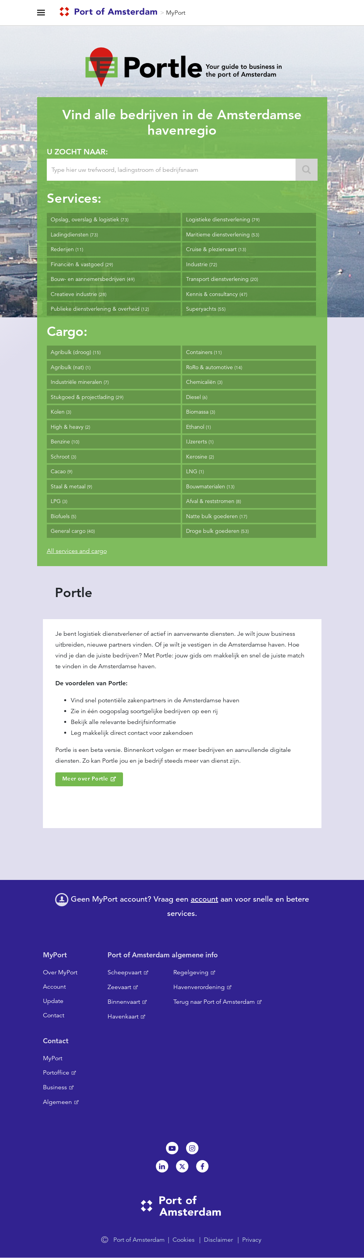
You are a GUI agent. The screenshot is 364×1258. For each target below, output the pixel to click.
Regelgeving (190, 972)
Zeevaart (119, 987)
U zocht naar (76, 151)
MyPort (175, 13)
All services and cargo (77, 551)
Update (53, 1001)
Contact (53, 1015)
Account (54, 987)
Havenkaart (123, 1016)
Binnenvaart (124, 1002)
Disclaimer (218, 1240)
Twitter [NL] (182, 1166)
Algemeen (57, 1102)
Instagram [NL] (192, 1148)
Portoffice (56, 1073)
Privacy (251, 1240)
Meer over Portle (85, 778)
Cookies (184, 1240)
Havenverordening (199, 987)
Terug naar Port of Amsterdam (214, 1002)
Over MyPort (60, 972)
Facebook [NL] (202, 1166)
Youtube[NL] (172, 1148)
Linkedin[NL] (162, 1166)
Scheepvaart (125, 972)
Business (55, 1087)
